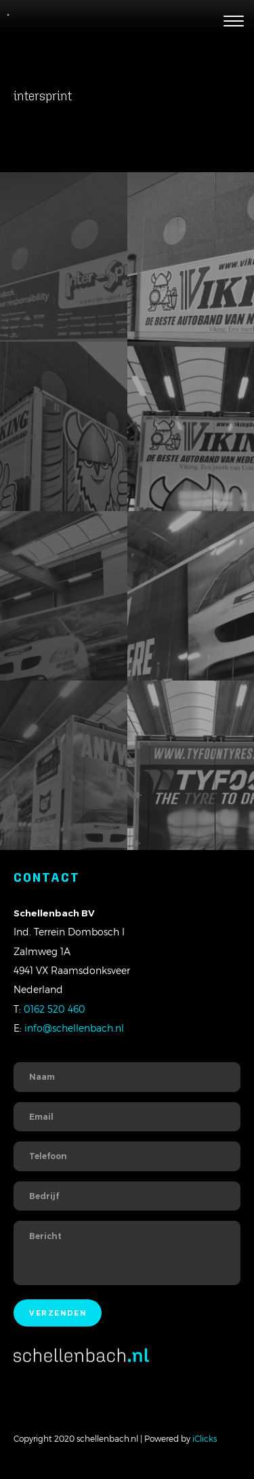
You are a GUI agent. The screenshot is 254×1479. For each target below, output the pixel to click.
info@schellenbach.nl (74, 1028)
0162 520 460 (54, 1009)
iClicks (204, 1438)
